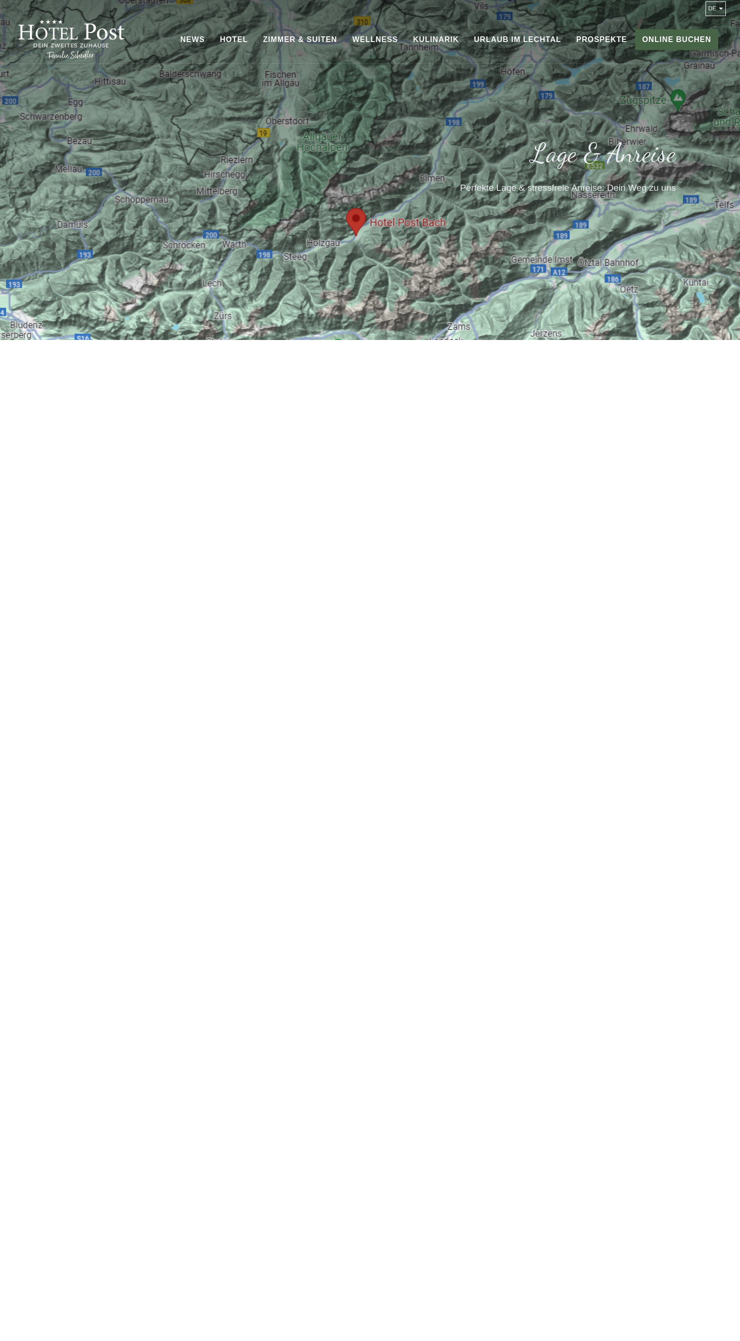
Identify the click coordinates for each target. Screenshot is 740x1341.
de (715, 8)
